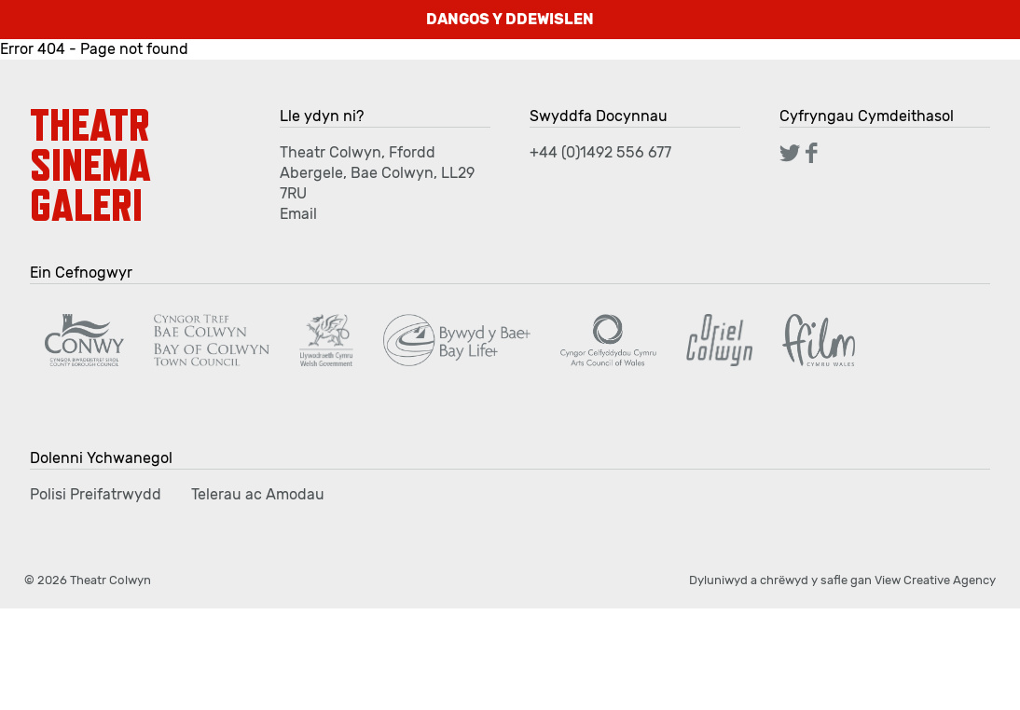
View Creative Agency (935, 580)
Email (298, 214)
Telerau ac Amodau (257, 494)
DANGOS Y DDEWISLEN (510, 19)
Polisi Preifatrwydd (95, 494)
